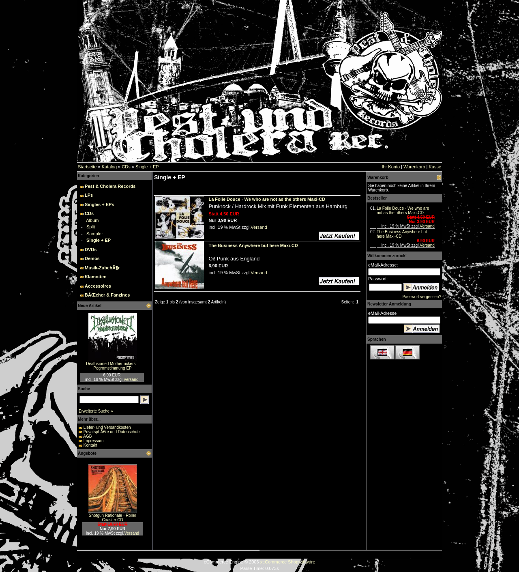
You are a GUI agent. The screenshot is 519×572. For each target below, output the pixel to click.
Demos (92, 258)
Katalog (109, 166)
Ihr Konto (391, 166)
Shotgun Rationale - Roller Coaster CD (112, 517)
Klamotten (96, 276)
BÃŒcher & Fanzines (107, 294)
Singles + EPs (99, 204)
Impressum (93, 441)
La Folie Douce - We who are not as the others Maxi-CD (403, 210)
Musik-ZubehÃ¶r (102, 267)
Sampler (94, 233)
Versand (131, 379)
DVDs (91, 249)
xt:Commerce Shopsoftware (287, 561)
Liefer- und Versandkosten (107, 427)
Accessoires (98, 286)
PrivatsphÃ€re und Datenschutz (112, 432)
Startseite (87, 166)
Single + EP (147, 166)
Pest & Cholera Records (110, 186)
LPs (89, 195)
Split (90, 226)
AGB (87, 436)
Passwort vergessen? (421, 297)
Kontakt (90, 445)
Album (92, 220)
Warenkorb (414, 166)
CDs (126, 166)
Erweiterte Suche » (96, 411)
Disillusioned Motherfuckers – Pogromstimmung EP (112, 365)
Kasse (435, 166)
